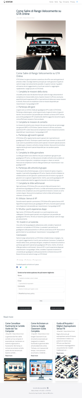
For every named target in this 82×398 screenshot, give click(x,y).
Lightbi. (40, 393)
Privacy (72, 2)
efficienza (28, 260)
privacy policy (30, 293)
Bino (52, 393)
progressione (37, 260)
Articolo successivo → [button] (57, 308)
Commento (21, 286)
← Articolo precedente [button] (25, 308)
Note (56, 2)
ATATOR (8, 1)
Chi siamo (66, 2)
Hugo (36, 393)
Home (51, 2)
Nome (20, 275)
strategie (20, 260)
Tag (60, 2)
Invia (41, 301)
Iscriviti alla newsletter (39, 388)
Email (19, 281)
